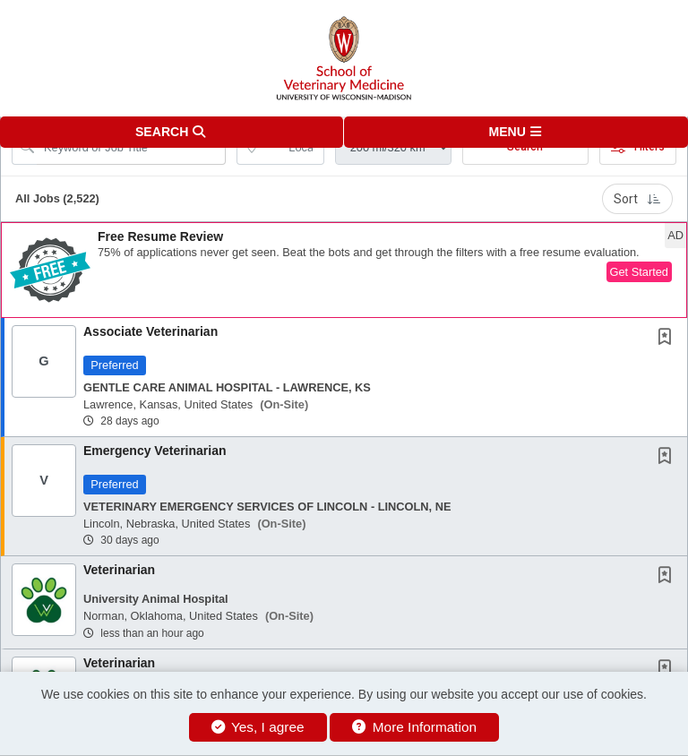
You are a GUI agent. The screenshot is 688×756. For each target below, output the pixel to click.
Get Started (639, 272)
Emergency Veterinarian (155, 450)
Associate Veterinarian (150, 331)
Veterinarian (119, 570)
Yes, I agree (258, 727)
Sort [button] (637, 199)
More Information (414, 727)
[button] (516, 132)
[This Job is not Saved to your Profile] (668, 338)
